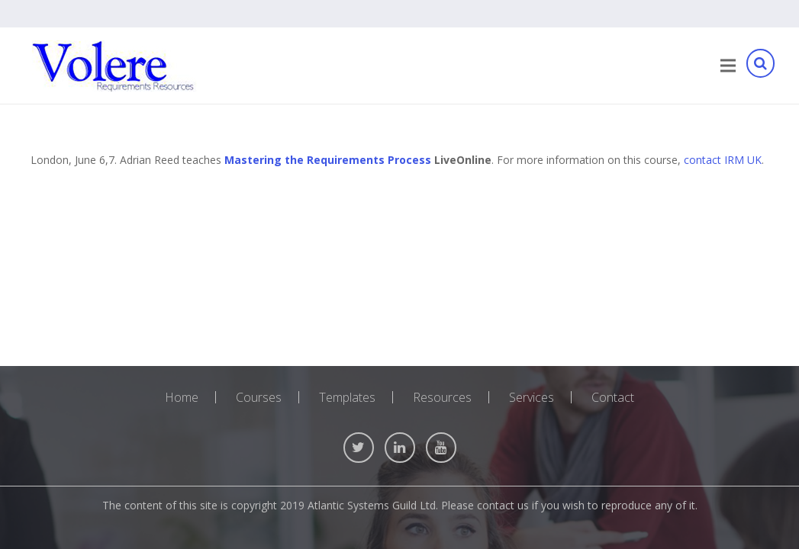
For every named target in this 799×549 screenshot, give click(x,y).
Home (181, 397)
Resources (442, 397)
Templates (347, 397)
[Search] (760, 66)
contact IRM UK (723, 159)
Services (531, 397)
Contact (612, 397)
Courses (259, 397)
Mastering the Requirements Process (327, 159)
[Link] (114, 66)
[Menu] (728, 66)
